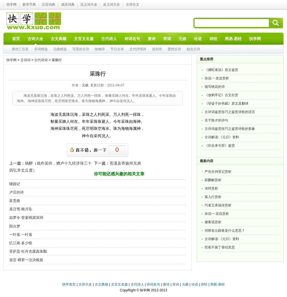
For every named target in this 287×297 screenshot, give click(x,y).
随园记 (14, 184)
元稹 (85, 85)
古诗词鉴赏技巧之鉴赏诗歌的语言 (230, 112)
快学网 (11, 4)
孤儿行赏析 (213, 197)
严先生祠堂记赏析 (218, 172)
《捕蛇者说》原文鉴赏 (221, 70)
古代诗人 (137, 284)
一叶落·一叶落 (20, 234)
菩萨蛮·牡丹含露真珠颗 (28, 251)
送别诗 (157, 49)
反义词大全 (111, 4)
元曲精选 (60, 49)
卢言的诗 (16, 192)
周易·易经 (233, 38)
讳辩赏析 (211, 188)
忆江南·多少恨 (20, 243)
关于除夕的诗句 (216, 120)
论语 (194, 284)
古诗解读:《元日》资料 (222, 137)
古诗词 (25, 60)
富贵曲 (14, 201)
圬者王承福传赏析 (218, 205)
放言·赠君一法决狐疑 (26, 260)
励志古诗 (193, 49)
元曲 (185, 284)
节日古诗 (117, 49)
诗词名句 (153, 284)
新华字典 (29, 4)
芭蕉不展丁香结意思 (220, 247)
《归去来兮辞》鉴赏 (220, 146)
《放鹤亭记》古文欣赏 (221, 95)
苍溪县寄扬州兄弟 (125, 163)
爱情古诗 (174, 49)
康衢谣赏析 (213, 222)
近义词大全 (88, 4)
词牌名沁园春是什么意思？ (225, 230)
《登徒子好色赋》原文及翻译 (226, 103)
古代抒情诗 (137, 49)
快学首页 (69, 284)
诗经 (204, 284)
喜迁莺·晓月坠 (20, 209)
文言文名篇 (119, 284)
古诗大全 (85, 284)
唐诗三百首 (20, 49)
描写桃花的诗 (215, 87)
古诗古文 (132, 4)
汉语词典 (48, 4)
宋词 (175, 284)
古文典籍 (101, 284)
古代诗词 (41, 60)
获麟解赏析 (213, 180)
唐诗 (166, 284)
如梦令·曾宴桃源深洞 (26, 217)
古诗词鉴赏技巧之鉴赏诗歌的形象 (230, 129)
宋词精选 (41, 49)
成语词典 (68, 4)
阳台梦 (14, 226)
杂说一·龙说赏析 (217, 78)
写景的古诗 (80, 49)
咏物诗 (100, 49)
